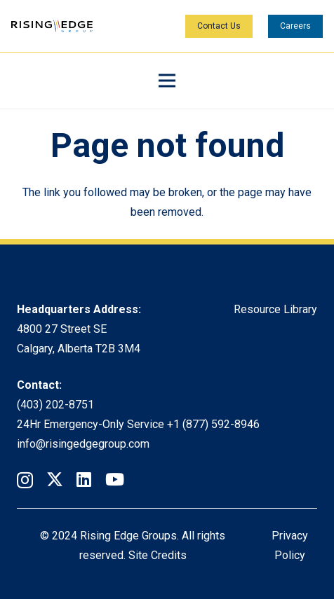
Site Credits (157, 555)
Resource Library (275, 309)
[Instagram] (25, 480)
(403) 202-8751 (55, 404)
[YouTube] (114, 479)
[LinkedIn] (83, 479)
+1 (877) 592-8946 (213, 424)
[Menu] (167, 80)
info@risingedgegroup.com (83, 443)
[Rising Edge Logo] (52, 27)
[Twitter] (54, 479)
